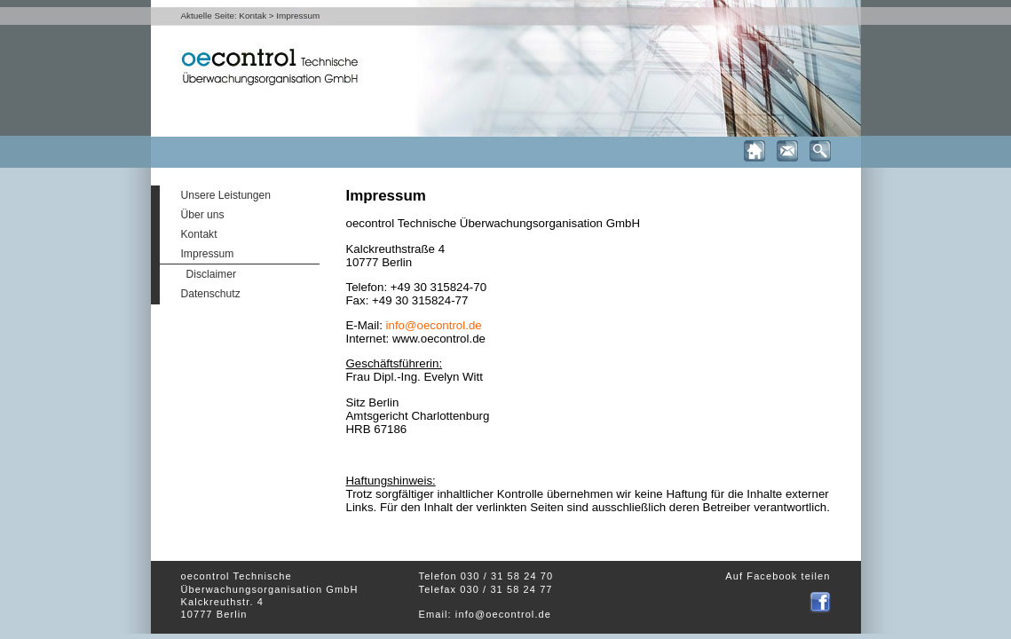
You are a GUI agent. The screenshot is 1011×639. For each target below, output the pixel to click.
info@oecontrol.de (434, 325)
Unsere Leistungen (226, 195)
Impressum (207, 254)
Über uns (203, 215)
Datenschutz (211, 294)
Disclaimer (211, 274)
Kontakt (199, 234)
